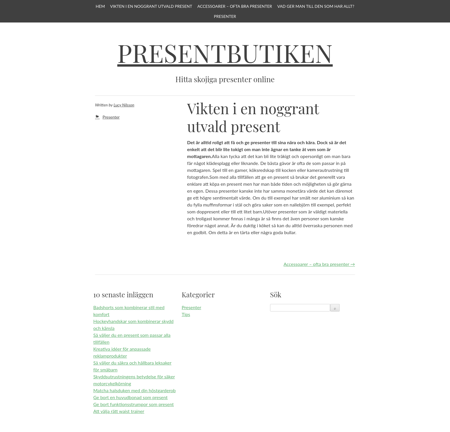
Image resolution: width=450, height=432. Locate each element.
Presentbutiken (225, 52)
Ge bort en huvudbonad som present (130, 397)
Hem (100, 6)
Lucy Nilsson (124, 104)
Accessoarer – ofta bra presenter (234, 6)
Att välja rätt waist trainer (118, 411)
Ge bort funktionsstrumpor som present (133, 404)
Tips (186, 314)
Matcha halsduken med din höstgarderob (134, 390)
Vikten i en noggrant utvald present (151, 6)
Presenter (225, 16)
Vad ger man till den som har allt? (315, 6)
